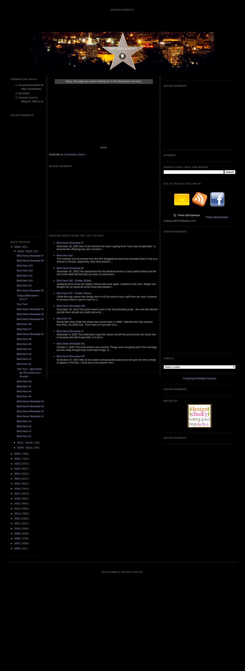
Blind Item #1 (24, 364)
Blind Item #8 (24, 324)
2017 (17, 493)
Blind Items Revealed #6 (30, 260)
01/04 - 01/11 (25, 447)
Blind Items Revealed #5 (30, 290)
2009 (17, 533)
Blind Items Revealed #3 (30, 314)
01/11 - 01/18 (25, 442)
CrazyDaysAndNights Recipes (199, 378)
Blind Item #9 (24, 285)
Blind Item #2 (24, 359)
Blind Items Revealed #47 (71, 356)
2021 (17, 473)
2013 (17, 513)
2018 (17, 488)
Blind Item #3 (24, 354)
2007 (17, 543)
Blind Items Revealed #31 (71, 343)
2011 (17, 523)
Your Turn (22, 304)
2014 (17, 508)
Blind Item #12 (25, 270)
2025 (17, 453)
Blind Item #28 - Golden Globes (74, 280)
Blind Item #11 (25, 275)
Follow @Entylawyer (217, 217)
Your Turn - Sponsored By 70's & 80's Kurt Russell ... (29, 373)
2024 (17, 458)
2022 (17, 468)
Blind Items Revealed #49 (71, 305)
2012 (17, 518)
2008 (17, 538)
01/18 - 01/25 (25, 251)
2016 (17, 498)
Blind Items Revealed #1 (30, 334)
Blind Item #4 (24, 349)
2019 (17, 483)
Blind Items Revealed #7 (30, 255)
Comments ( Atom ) (75, 154)
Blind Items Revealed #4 (30, 309)
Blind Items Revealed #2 (30, 319)
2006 (17, 548)
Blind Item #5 (24, 344)
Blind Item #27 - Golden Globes (74, 293)
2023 (17, 463)
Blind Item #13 (25, 265)
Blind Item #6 (24, 339)
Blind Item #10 (25, 280)
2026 (17, 246)
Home (103, 147)
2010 (17, 528)
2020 (17, 478)
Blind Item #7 (24, 329)
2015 (17, 503)
